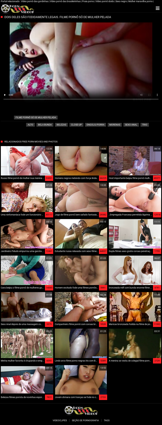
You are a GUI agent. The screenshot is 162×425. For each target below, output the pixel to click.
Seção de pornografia (85, 420)
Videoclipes (60, 420)
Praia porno (88, 1)
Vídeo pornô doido (105, 1)
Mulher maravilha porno (140, 1)
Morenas (114, 124)
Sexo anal (131, 124)
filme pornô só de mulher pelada (36, 117)
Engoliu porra (95, 124)
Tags (106, 420)
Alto (30, 124)
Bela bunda (45, 124)
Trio (144, 124)
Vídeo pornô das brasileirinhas (65, 1)
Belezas (61, 124)
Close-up (76, 124)
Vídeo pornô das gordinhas (35, 1)
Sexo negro (121, 1)
